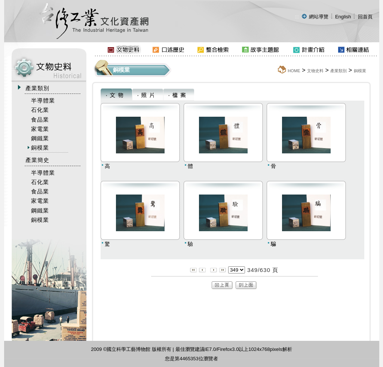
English (343, 16)
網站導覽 (318, 16)
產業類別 (338, 70)
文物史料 (315, 70)
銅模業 (360, 70)
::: (297, 16)
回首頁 (365, 16)
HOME (294, 70)
